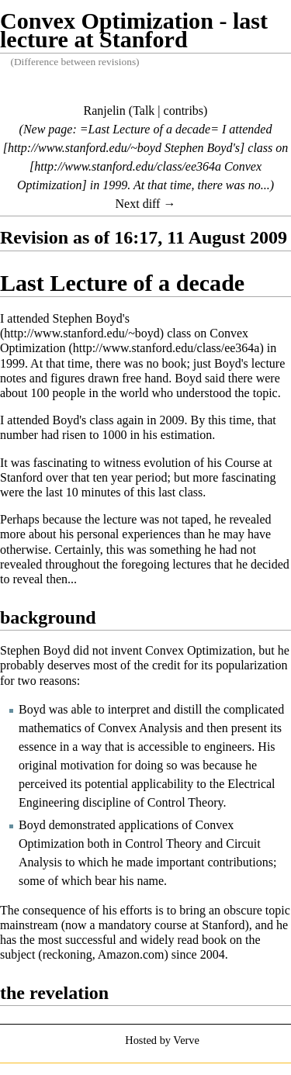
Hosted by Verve (162, 1040)
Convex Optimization (124, 340)
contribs (184, 110)
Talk (143, 110)
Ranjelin (105, 110)
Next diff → (146, 203)
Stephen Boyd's (91, 318)
